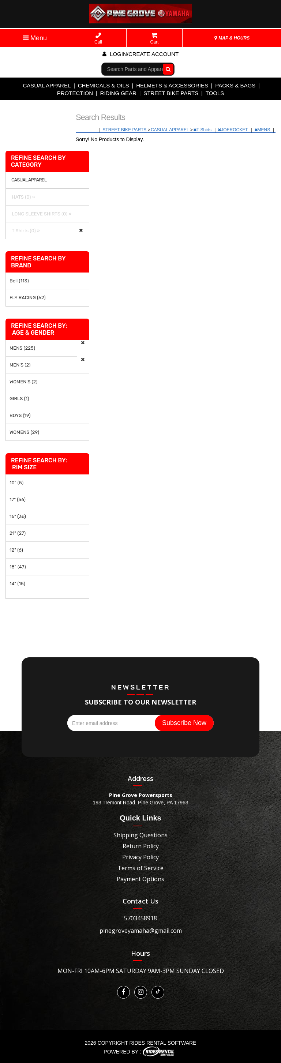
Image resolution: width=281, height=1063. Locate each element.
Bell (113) (19, 280)
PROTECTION (75, 93)
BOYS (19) (20, 415)
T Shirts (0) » (25, 230)
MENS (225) (22, 348)
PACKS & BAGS (235, 85)
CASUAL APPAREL (47, 85)
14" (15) (17, 583)
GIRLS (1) (19, 398)
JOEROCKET (233, 129)
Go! (166, 68)
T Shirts (203, 129)
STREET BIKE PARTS (170, 93)
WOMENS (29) (24, 432)
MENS (262, 129)
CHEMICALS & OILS (103, 85)
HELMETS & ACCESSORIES (172, 85)
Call (98, 39)
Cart (154, 39)
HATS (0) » (22, 197)
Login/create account (140, 54)
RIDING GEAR (118, 93)
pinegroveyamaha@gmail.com (141, 931)
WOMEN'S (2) (23, 381)
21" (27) (18, 533)
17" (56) (18, 499)
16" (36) (18, 516)
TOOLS (215, 93)
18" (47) (18, 567)
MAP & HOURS (232, 38)
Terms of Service (140, 868)
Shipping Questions (140, 835)
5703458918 (140, 918)
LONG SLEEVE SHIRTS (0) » (41, 214)
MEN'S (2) (20, 365)
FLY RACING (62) (28, 297)
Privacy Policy (140, 857)
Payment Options (140, 879)
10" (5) (16, 482)
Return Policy (141, 846)
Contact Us (140, 901)
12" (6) (16, 550)
